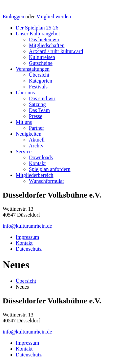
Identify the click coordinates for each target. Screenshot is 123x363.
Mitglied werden (53, 16)
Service (23, 151)
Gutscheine (40, 63)
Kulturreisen (42, 57)
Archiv (36, 145)
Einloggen (13, 16)
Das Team (39, 110)
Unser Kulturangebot (38, 33)
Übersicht (39, 75)
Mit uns (24, 122)
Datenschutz (29, 249)
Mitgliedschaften (46, 45)
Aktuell (37, 140)
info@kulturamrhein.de (27, 226)
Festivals (38, 86)
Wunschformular (46, 181)
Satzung (37, 104)
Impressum (27, 237)
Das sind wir (42, 98)
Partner (36, 128)
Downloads (41, 157)
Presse (35, 116)
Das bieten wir (44, 39)
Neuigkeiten (28, 134)
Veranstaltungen (33, 69)
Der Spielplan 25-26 (37, 27)
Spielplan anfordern (50, 169)
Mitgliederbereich (34, 175)
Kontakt (37, 163)
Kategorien (40, 81)
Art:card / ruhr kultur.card (56, 51)
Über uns (25, 92)
